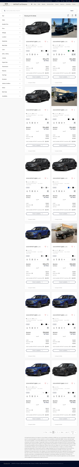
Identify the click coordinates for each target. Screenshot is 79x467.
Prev (50, 432)
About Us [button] (62, 4)
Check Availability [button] (36, 76)
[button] (49, 28)
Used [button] (39, 4)
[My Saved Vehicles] (73, 1)
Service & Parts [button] (50, 4)
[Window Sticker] (48, 54)
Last (67, 432)
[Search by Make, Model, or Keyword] (37, 10)
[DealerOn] (7, 463)
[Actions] (48, 42)
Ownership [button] (68, 4)
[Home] (31, 4)
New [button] (35, 4)
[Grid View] (72, 16)
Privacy (73, 4)
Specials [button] (43, 4)
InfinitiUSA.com (60, 463)
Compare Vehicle (31, 82)
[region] (37, 69)
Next (62, 432)
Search (71, 10)
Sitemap (51, 463)
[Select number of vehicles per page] (73, 432)
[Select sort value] (68, 16)
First (45, 432)
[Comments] (72, 54)
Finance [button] (56, 4)
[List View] (75, 16)
